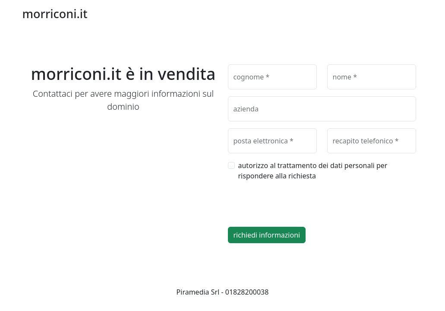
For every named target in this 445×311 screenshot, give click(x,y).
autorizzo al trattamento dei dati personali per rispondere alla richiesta (313, 171)
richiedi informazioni (267, 235)
